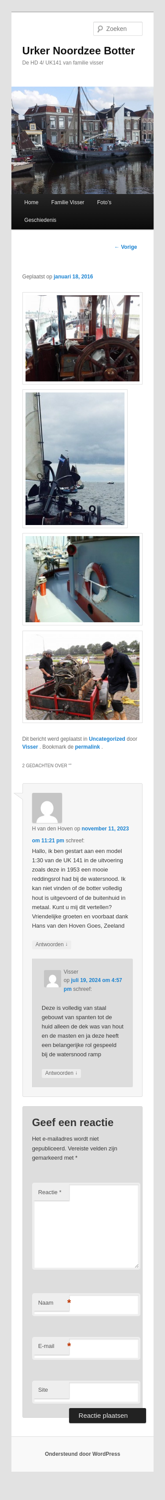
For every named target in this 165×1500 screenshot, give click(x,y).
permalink (88, 747)
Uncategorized (107, 739)
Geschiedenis (40, 220)
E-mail (53, 1346)
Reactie (50, 1192)
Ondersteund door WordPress (82, 1454)
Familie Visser (67, 202)
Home (31, 202)
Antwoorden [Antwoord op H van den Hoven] (52, 944)
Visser (31, 747)
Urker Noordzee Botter (78, 51)
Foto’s (104, 202)
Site (43, 1389)
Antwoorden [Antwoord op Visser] (61, 1073)
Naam (53, 1303)
